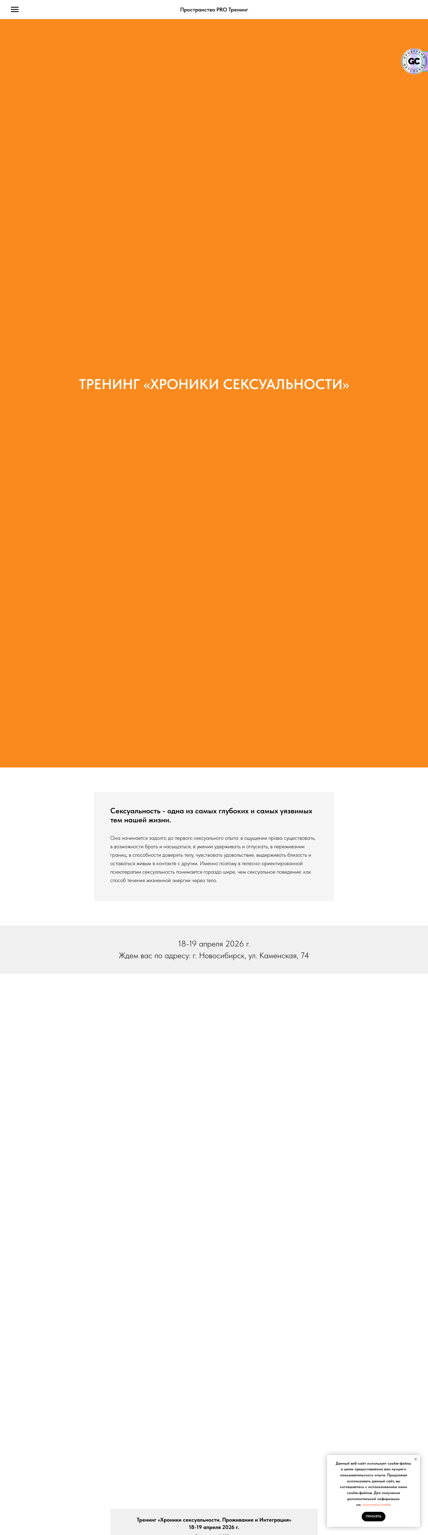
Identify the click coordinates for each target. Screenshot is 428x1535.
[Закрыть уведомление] (415, 1459)
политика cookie (376, 1504)
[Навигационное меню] (15, 9)
